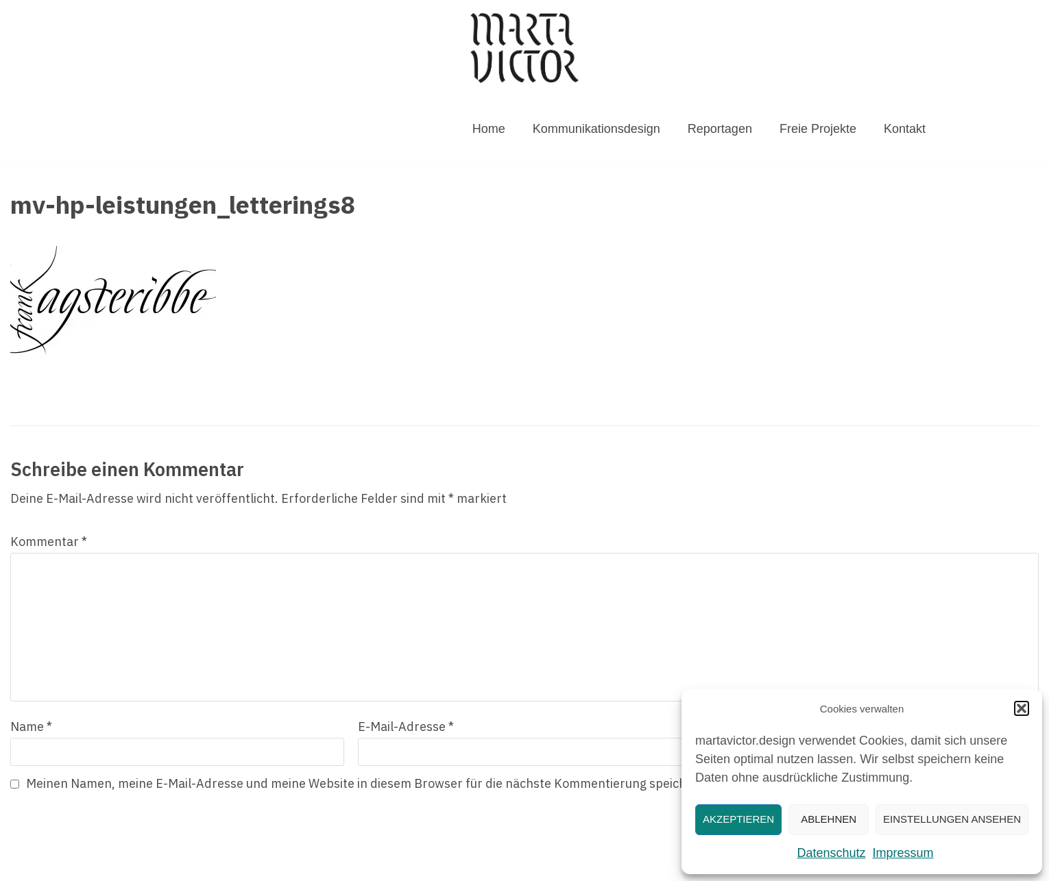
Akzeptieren (738, 819)
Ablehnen (828, 819)
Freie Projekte (818, 129)
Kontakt (905, 129)
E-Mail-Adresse (406, 726)
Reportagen (720, 129)
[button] (1021, 708)
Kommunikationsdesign (596, 129)
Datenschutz (831, 853)
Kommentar (48, 541)
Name (31, 726)
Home (488, 129)
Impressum (903, 853)
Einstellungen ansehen (952, 819)
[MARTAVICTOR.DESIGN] (524, 47)
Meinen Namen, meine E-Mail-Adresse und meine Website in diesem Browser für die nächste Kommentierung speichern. (368, 783)
